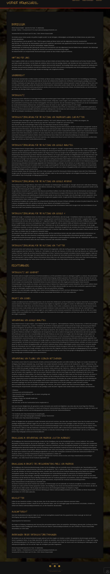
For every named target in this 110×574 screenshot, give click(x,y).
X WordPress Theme (55, 571)
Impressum (55, 563)
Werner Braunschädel (22, 3)
